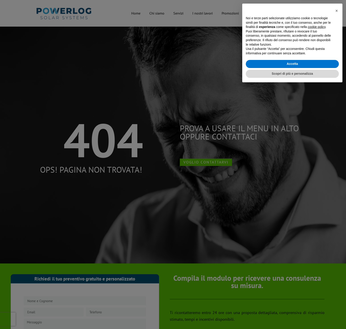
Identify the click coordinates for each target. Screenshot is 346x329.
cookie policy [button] (316, 270)
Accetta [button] (292, 307)
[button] (336, 253)
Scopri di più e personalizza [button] (292, 316)
